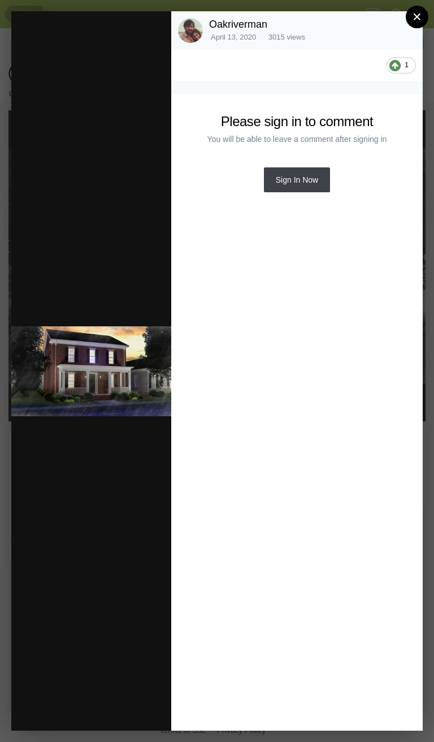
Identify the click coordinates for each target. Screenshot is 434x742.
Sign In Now (297, 179)
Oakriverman (238, 24)
